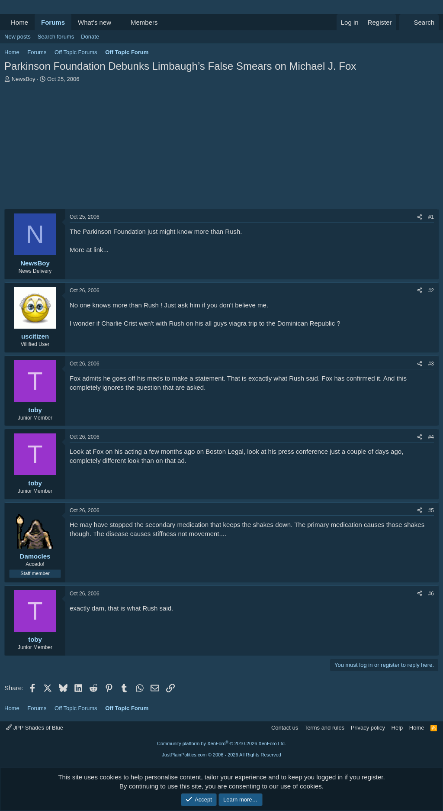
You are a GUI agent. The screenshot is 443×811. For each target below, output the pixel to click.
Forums (53, 22)
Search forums (56, 36)
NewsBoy (23, 79)
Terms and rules (324, 727)
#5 (431, 510)
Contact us (284, 727)
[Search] (419, 22)
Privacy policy (368, 727)
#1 (431, 217)
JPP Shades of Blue (34, 727)
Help (397, 727)
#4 (431, 437)
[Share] (419, 217)
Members (144, 22)
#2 (431, 291)
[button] (118, 22)
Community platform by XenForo (221, 743)
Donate (90, 36)
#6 (431, 594)
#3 (431, 364)
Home (19, 22)
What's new (94, 22)
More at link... (89, 249)
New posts (17, 36)
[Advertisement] (221, 148)
